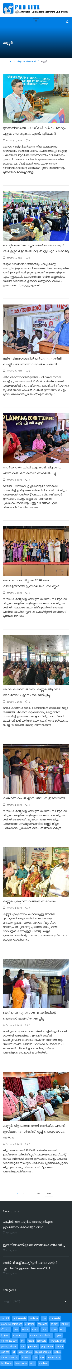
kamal (35, 1329)
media (31, 1340)
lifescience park (9, 1340)
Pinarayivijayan (57, 1340)
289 (38, 1193)
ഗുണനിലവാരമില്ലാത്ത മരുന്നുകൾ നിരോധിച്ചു (34, 1245)
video (32, 1363)
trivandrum (21, 1363)
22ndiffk (5, 1318)
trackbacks (6, 1363)
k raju (54, 1329)
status (57, 1352)
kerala (44, 1329)
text (42, 1357)
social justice (25, 1352)
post (23, 1346)
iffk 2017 (65, 1324)
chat (44, 1318)
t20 (35, 1357)
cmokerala (55, 1318)
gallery (54, 1324)
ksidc (62, 1329)
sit (13, 1352)
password (41, 1340)
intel (16, 1329)
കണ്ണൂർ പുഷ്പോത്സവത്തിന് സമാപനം (29, 901)
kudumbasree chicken (41, 1335)
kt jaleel (5, 1335)
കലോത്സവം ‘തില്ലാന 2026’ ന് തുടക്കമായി (34, 798)
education (42, 1324)
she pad (5, 1352)
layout (58, 1335)
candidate (33, 1318)
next (49, 1194)
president (33, 1346)
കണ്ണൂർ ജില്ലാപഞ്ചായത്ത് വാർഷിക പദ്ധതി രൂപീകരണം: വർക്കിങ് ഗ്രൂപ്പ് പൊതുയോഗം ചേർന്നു (34, 1132)
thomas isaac (53, 1357)
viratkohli (43, 1363)
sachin (59, 1346)
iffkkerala (5, 1329)
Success (26, 1357)
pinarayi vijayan (9, 1346)
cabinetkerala (19, 1318)
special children (43, 1352)
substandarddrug (9, 1357)
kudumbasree (19, 1335)
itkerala (25, 1329)
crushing (29, 1324)
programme (47, 1346)
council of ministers (11, 1324)
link (22, 1340)
